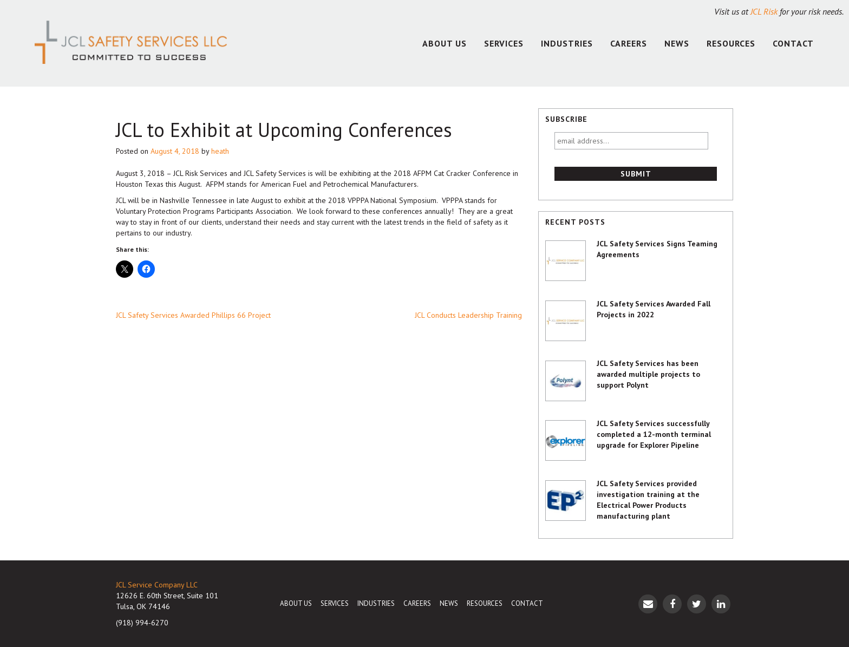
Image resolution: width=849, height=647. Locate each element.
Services (504, 43)
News (676, 43)
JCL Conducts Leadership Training (468, 315)
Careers (628, 43)
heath (220, 151)
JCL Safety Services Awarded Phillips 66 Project (193, 315)
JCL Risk (764, 11)
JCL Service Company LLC (157, 585)
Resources (731, 43)
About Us (444, 43)
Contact (793, 43)
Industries (567, 43)
